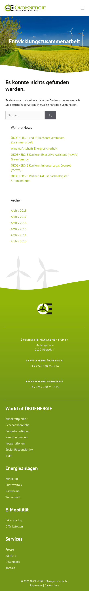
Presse (9, 549)
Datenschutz (52, 585)
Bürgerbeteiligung (17, 431)
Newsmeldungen (16, 437)
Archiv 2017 (18, 217)
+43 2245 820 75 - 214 (44, 366)
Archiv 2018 (18, 211)
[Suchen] (50, 115)
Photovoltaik (13, 485)
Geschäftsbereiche (17, 425)
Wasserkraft (12, 497)
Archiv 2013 (18, 241)
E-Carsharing (13, 520)
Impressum (36, 585)
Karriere (10, 556)
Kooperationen (15, 443)
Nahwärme (12, 491)
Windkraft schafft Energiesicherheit (34, 148)
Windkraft (11, 479)
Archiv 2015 (18, 229)
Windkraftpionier (16, 419)
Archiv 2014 (18, 235)
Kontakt (10, 568)
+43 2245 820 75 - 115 (44, 387)
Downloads (12, 562)
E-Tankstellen (14, 526)
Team (8, 456)
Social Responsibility (19, 450)
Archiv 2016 (18, 223)
